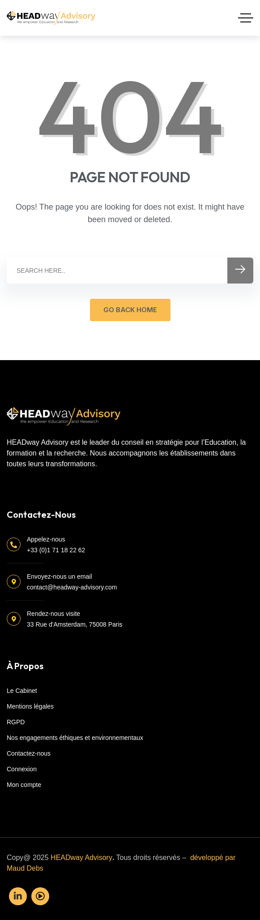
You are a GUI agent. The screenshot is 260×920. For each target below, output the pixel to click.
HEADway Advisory (81, 857)
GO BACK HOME (130, 309)
